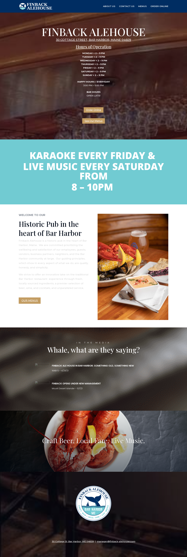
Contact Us (126, 6)
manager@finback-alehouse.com (116, 541)
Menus (142, 6)
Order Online (159, 6)
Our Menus (29, 300)
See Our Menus (94, 121)
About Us (109, 6)
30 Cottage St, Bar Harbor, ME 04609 (73, 541)
